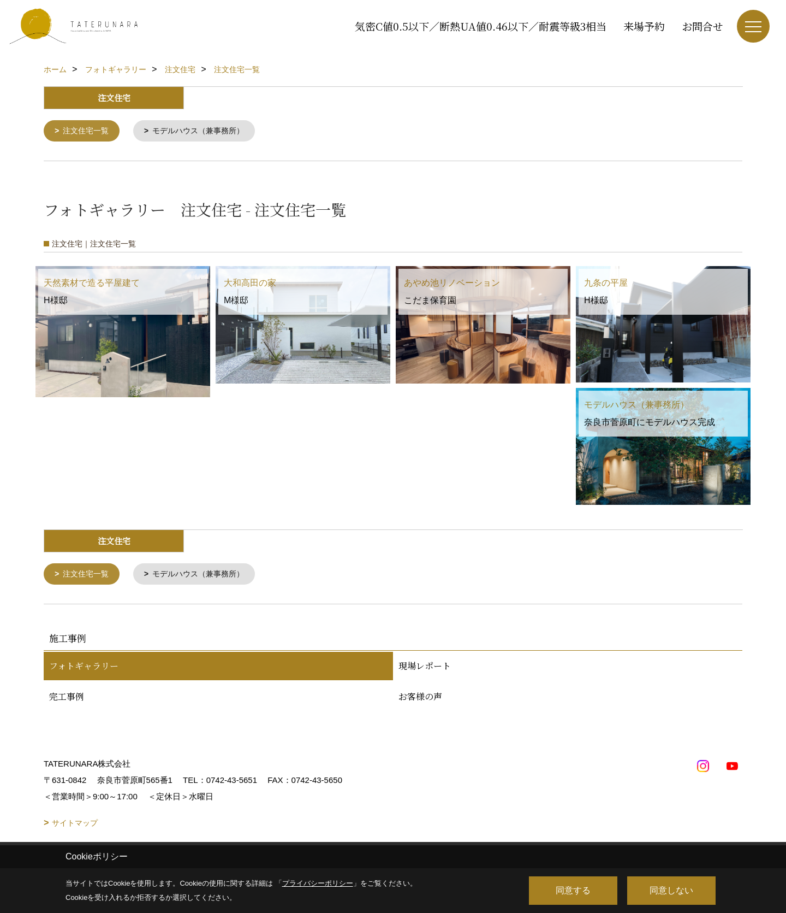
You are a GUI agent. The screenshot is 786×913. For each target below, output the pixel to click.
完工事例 (66, 698)
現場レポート (424, 668)
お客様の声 (420, 698)
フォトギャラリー (83, 668)
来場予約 (644, 26)
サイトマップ (75, 825)
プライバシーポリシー (317, 883)
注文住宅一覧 (88, 131)
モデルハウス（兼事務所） (206, 131)
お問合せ (702, 26)
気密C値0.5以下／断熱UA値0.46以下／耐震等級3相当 (480, 26)
